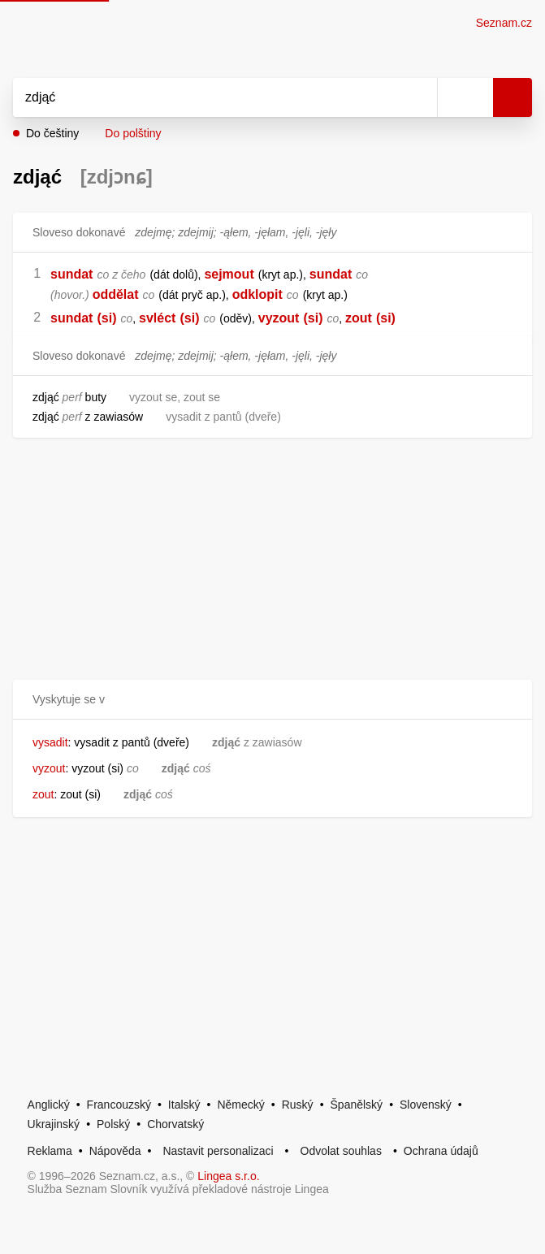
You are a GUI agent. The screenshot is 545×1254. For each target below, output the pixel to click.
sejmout (228, 274)
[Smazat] (419, 97)
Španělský (357, 1104)
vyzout (279, 318)
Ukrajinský (54, 1124)
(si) (106, 318)
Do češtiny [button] (52, 133)
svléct (157, 318)
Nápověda (115, 1150)
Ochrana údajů (441, 1150)
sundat (71, 274)
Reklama (50, 1150)
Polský (113, 1124)
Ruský (298, 1104)
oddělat (116, 294)
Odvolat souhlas (341, 1150)
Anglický (49, 1104)
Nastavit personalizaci (217, 1150)
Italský (184, 1104)
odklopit (257, 294)
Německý (240, 1104)
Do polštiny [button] (133, 133)
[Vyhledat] (207, 97)
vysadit (50, 742)
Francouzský (119, 1104)
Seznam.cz (504, 22)
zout (358, 318)
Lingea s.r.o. (228, 1176)
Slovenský (426, 1104)
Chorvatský (175, 1124)
